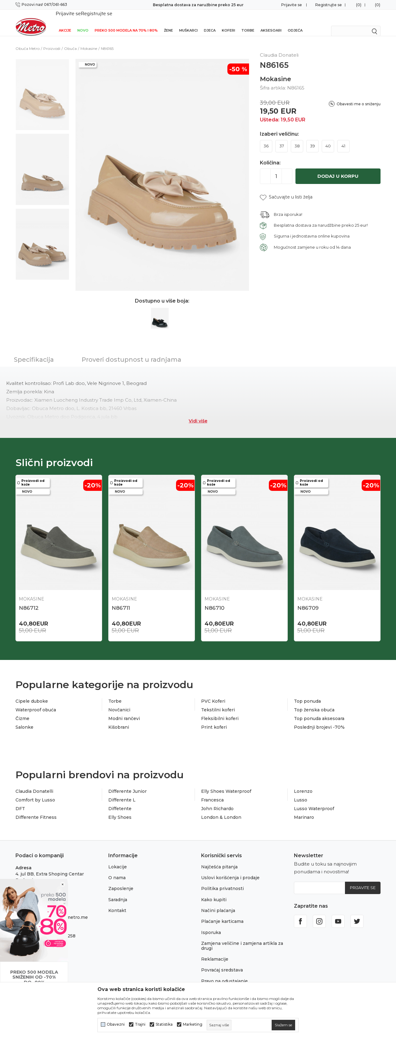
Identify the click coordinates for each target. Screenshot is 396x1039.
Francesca (212, 792)
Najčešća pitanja (219, 859)
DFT (20, 800)
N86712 (29, 600)
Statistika (164, 1024)
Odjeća (295, 22)
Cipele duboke (31, 693)
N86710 (214, 600)
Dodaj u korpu (338, 168)
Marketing (192, 1024)
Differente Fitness (36, 809)
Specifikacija (34, 351)
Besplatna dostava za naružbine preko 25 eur (198, 4)
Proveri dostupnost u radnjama (131, 351)
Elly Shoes (119, 809)
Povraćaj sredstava (222, 962)
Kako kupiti (213, 891)
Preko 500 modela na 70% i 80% (126, 22)
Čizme (22, 710)
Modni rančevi (124, 710)
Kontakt (117, 902)
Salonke (24, 719)
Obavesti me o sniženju (359, 96)
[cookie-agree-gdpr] (283, 1025)
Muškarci (188, 22)
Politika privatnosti (222, 880)
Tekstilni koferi (218, 702)
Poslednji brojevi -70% (319, 719)
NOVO (82, 22)
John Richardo (217, 800)
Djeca (210, 22)
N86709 (308, 600)
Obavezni (116, 1024)
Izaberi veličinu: (279, 126)
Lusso (300, 792)
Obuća (70, 40)
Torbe (247, 22)
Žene (168, 22)
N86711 (121, 600)
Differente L (122, 792)
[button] (286, 189)
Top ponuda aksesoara (319, 710)
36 (266, 137)
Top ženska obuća (314, 702)
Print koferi (214, 719)
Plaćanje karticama (222, 913)
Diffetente (119, 800)
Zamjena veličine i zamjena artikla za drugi (242, 937)
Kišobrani (118, 719)
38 (297, 137)
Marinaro (304, 809)
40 (328, 137)
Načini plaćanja (218, 902)
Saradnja (117, 891)
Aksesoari (271, 22)
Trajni (140, 1024)
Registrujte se (328, 4)
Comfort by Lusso (35, 792)
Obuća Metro (27, 40)
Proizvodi (51, 40)
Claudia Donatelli (34, 783)
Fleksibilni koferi (220, 710)
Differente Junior (127, 783)
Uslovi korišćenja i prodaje (230, 869)
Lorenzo (303, 783)
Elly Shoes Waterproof (226, 783)
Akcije (65, 22)
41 (343, 137)
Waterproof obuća (35, 702)
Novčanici (119, 702)
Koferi (228, 22)
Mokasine (88, 40)
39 (312, 137)
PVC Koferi (213, 693)
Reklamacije (214, 951)
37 (281, 137)
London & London (221, 809)
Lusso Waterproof (314, 800)
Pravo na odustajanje (224, 973)
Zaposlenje (120, 880)
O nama (117, 869)
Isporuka (211, 924)
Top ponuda (307, 693)
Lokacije (117, 859)
